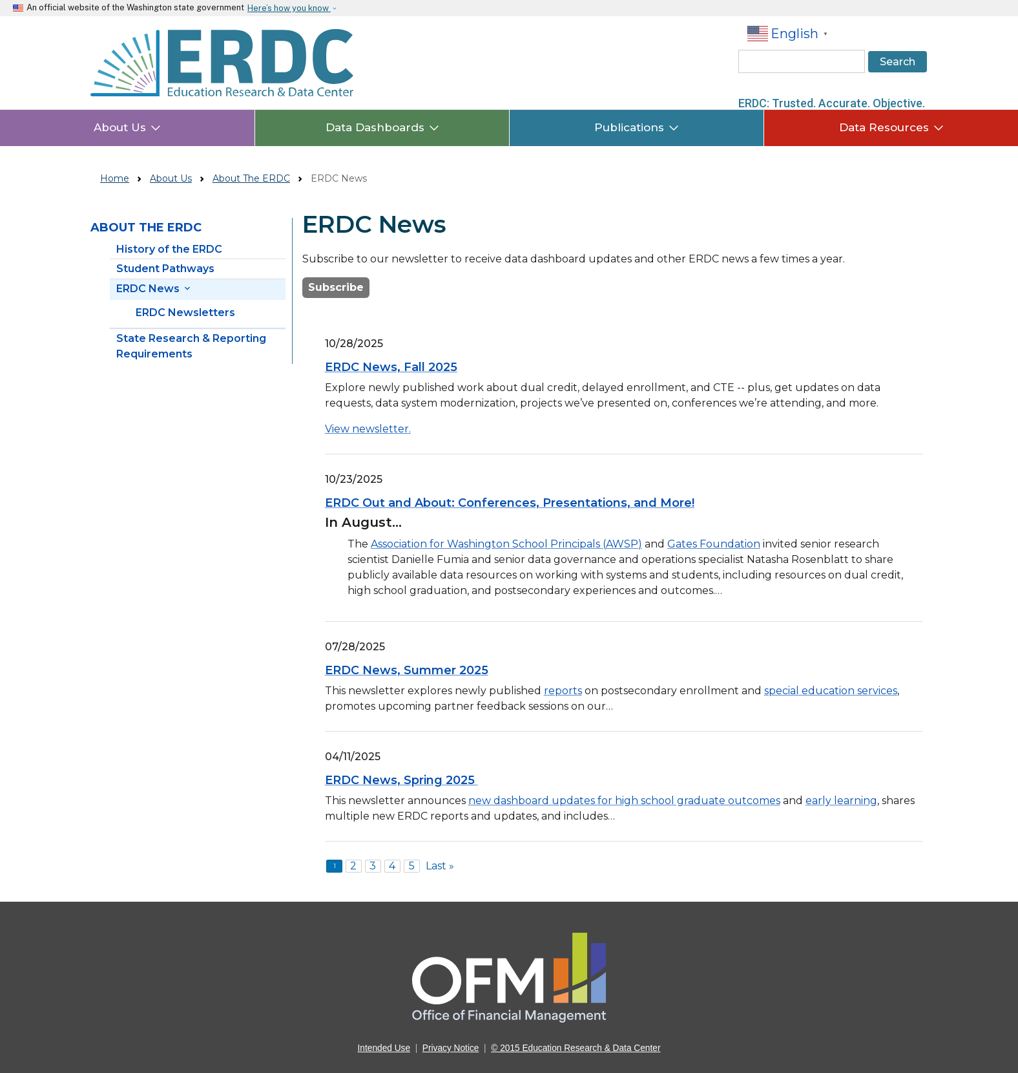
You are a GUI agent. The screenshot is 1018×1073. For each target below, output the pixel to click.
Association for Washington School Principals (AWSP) (506, 544)
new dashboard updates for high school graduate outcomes (624, 800)
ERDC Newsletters (185, 312)
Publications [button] (636, 127)
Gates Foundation (713, 544)
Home (114, 178)
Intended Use (384, 1048)
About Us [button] (127, 127)
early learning (841, 800)
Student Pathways (165, 268)
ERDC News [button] (154, 288)
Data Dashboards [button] (382, 127)
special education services (830, 691)
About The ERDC (251, 178)
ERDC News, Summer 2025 (406, 670)
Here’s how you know (289, 8)
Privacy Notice (450, 1048)
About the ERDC (146, 227)
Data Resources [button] (891, 127)
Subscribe (336, 287)
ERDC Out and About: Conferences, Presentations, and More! (509, 503)
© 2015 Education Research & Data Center (575, 1048)
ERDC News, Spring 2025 (401, 780)
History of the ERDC (169, 249)
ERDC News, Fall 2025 (391, 367)
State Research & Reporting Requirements (191, 346)
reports (563, 691)
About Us (171, 178)
